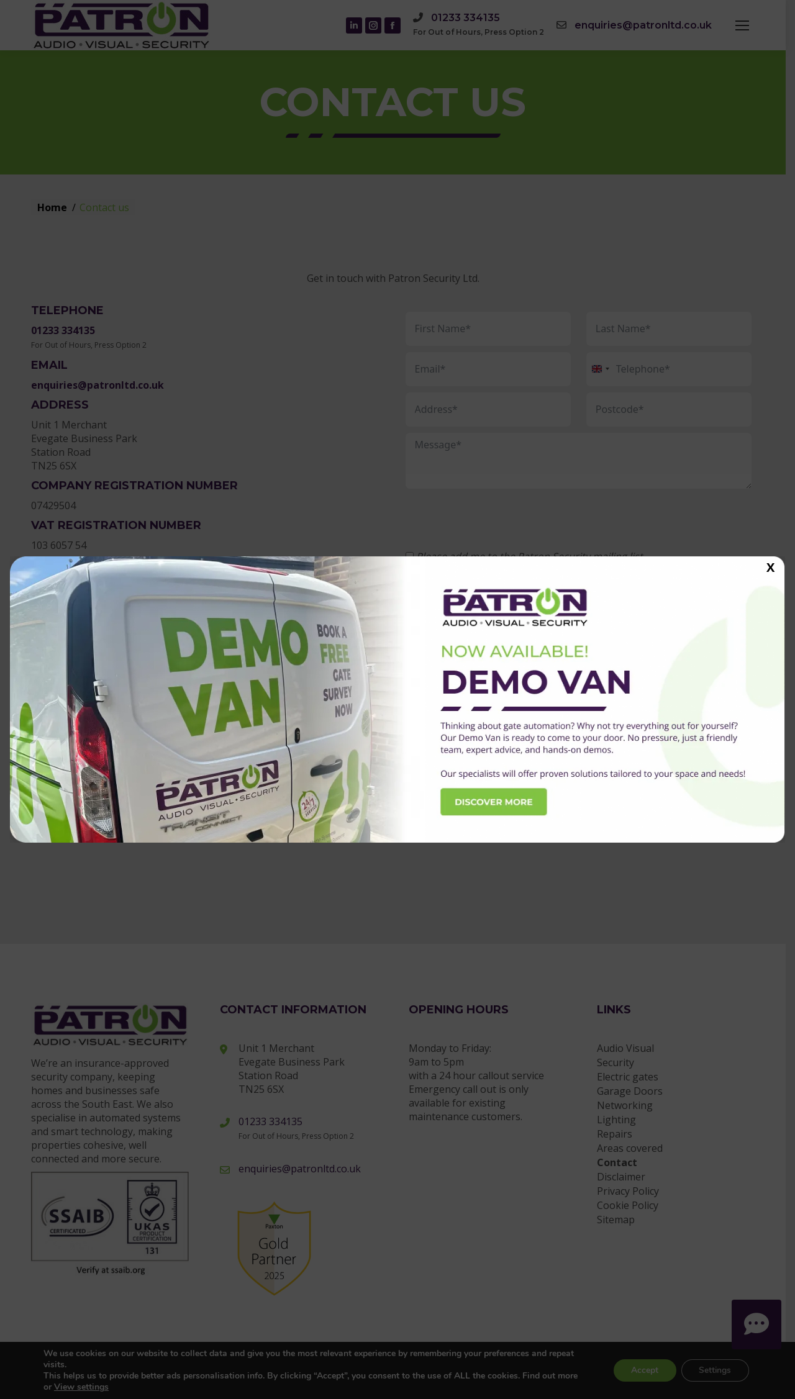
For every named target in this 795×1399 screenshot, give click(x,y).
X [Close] (770, 567)
